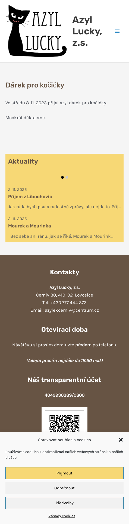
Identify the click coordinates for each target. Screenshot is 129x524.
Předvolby (65, 502)
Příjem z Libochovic (30, 197)
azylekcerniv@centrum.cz (72, 310)
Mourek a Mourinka (29, 226)
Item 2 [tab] (66, 177)
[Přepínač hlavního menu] (117, 31)
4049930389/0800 (64, 395)
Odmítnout (64, 488)
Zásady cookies (62, 516)
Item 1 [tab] (62, 177)
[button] (121, 439)
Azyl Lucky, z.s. (87, 31)
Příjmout (64, 473)
